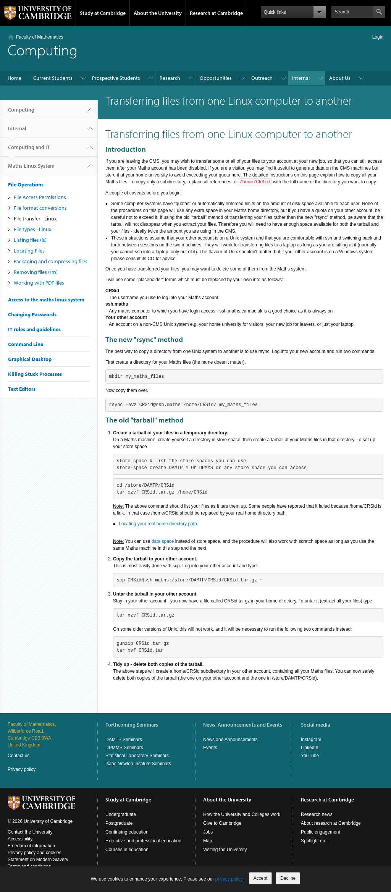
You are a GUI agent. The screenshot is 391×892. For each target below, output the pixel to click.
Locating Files (29, 250)
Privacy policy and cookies (34, 852)
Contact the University (30, 832)
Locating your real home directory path (158, 523)
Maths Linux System (31, 168)
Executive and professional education (143, 840)
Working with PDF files (39, 282)
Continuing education (127, 832)
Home (14, 77)
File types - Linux (32, 229)
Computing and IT (29, 150)
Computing (21, 112)
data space (163, 541)
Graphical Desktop (30, 359)
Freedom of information (31, 845)
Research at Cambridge (216, 13)
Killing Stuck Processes (35, 374)
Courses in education (127, 849)
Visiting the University (225, 849)
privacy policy (228, 879)
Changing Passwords (32, 314)
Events (210, 747)
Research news (317, 814)
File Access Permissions (40, 197)
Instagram (311, 739)
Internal (301, 77)
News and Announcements (230, 739)
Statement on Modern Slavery (38, 859)
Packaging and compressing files (50, 261)
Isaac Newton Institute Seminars (138, 763)
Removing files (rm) (36, 272)
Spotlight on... (315, 840)
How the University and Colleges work (241, 814)
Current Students (53, 77)
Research (170, 77)
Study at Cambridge (103, 13)
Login (377, 37)
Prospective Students (116, 77)
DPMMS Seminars (124, 747)
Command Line (25, 344)
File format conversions (40, 207)
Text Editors (22, 388)
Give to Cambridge (222, 823)
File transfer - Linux (35, 218)
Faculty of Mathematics (39, 37)
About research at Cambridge (331, 823)
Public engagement (320, 832)
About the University (158, 13)
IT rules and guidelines (34, 329)
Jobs (208, 832)
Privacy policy (22, 769)
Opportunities (216, 77)
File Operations (26, 184)
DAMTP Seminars (123, 739)
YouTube (310, 755)
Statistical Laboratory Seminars (137, 755)
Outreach (262, 77)
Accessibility (20, 839)
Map (207, 840)
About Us (340, 77)
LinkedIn (309, 747)
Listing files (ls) (30, 239)
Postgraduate (118, 823)
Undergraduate (120, 814)
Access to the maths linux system (46, 299)
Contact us (18, 755)
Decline (288, 878)
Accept (261, 878)
